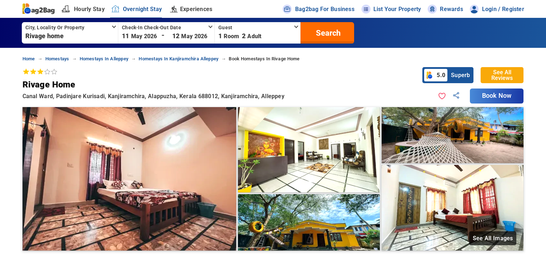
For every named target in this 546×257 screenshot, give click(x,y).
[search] (327, 33)
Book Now (496, 95)
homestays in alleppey (104, 58)
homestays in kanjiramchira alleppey (178, 58)
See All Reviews (502, 75)
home (29, 58)
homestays (57, 58)
